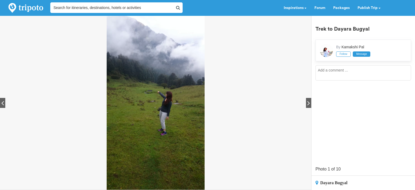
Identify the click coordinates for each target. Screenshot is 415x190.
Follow (343, 54)
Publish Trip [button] (369, 8)
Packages (341, 8)
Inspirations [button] (295, 8)
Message (361, 54)
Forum (319, 8)
